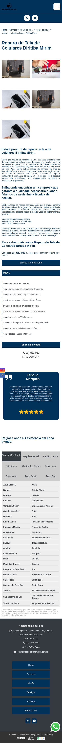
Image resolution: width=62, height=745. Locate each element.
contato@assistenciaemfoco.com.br (31, 652)
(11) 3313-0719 (19, 253)
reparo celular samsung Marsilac (17, 334)
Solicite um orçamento (31, 262)
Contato (31, 701)
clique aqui (33, 253)
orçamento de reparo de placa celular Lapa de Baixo (26, 323)
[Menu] (56, 7)
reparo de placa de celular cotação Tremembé (23, 289)
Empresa (31, 674)
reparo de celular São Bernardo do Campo (21, 328)
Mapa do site (31, 710)
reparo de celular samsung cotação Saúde (21, 295)
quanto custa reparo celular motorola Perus (22, 300)
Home (31, 665)
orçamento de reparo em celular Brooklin (21, 306)
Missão (31, 683)
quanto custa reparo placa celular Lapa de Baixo (24, 311)
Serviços (31, 692)
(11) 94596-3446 (31, 357)
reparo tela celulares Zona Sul (16, 283)
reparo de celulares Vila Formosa (17, 317)
